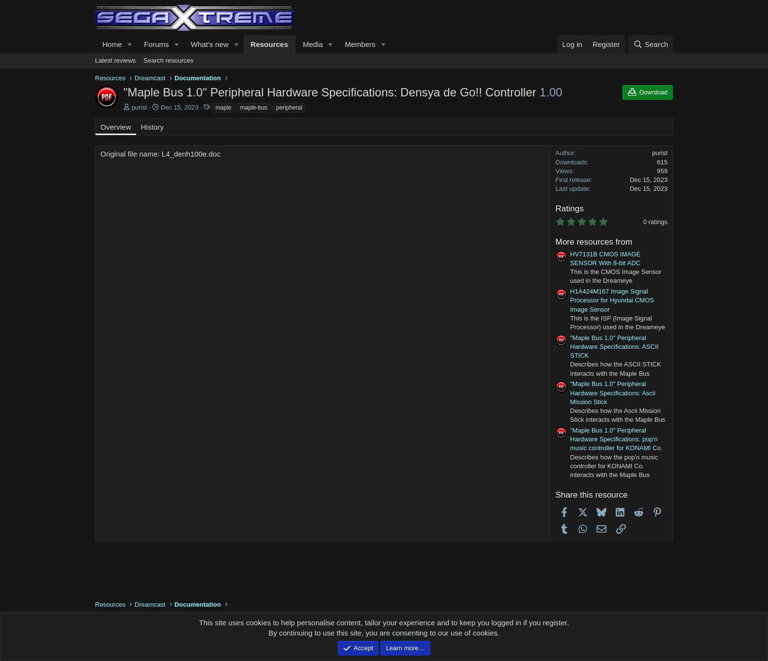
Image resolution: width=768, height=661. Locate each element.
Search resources (168, 60)
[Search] (650, 44)
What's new (210, 44)
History (152, 127)
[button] (130, 44)
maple (224, 107)
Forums (156, 44)
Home (112, 44)
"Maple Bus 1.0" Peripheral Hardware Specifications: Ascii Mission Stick (612, 392)
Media (313, 44)
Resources (269, 44)
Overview (115, 127)
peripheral (289, 107)
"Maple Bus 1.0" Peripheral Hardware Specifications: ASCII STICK (614, 346)
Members (360, 44)
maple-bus (253, 107)
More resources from (593, 242)
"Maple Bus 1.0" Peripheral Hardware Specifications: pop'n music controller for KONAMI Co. (616, 439)
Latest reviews (115, 60)
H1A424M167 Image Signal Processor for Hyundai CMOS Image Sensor (612, 300)
